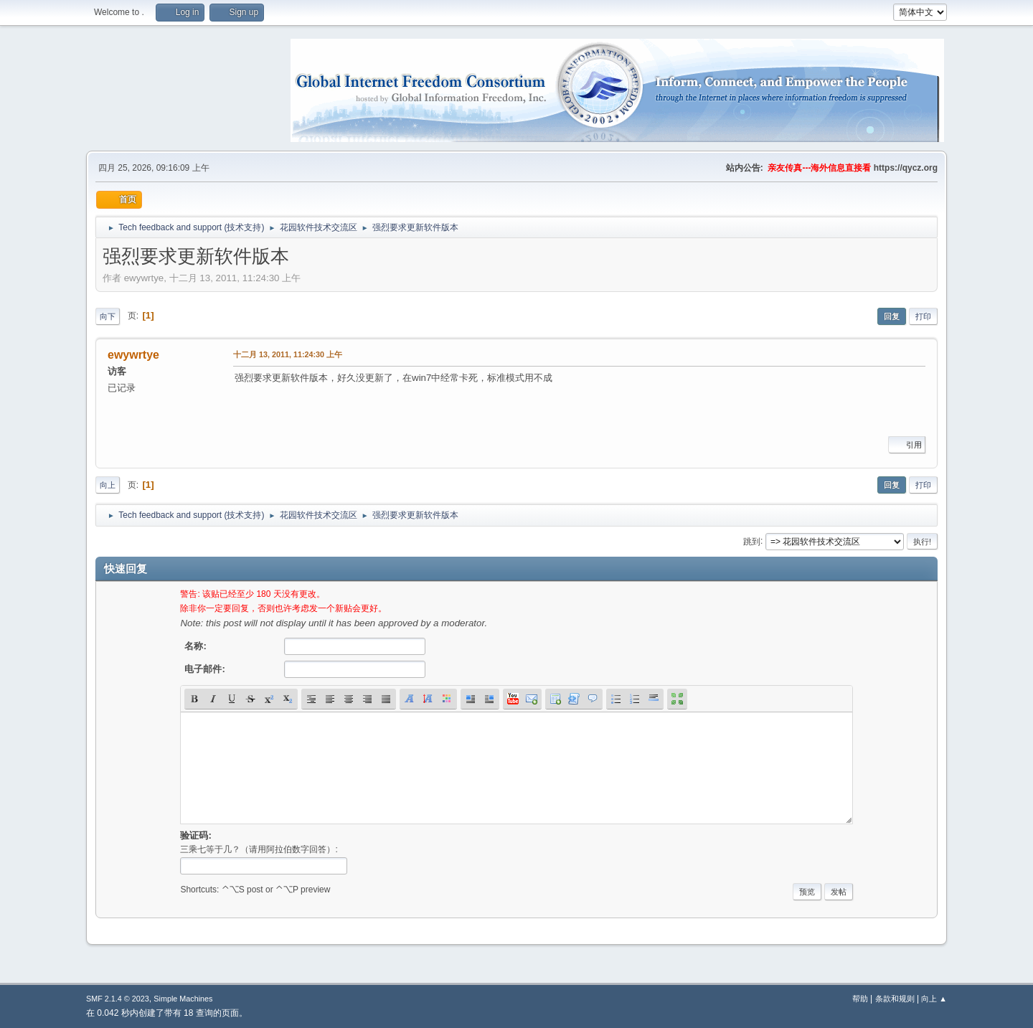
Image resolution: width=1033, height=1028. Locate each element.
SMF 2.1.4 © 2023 (117, 998)
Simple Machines (183, 998)
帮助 (860, 998)
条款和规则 (895, 998)
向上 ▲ (934, 998)
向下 (107, 316)
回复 (892, 316)
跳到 (751, 541)
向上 (107, 485)
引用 (907, 444)
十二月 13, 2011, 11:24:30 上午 (287, 354)
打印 (923, 316)
